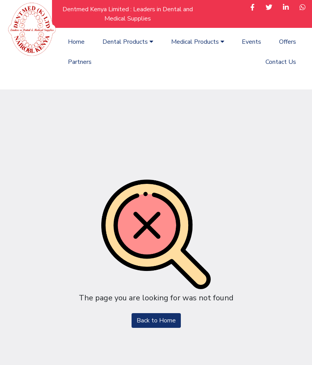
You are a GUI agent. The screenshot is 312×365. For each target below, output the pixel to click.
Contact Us (280, 62)
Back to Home (156, 320)
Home (76, 42)
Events (251, 42)
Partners (80, 62)
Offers (287, 42)
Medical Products (197, 42)
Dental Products (127, 42)
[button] (252, 8)
